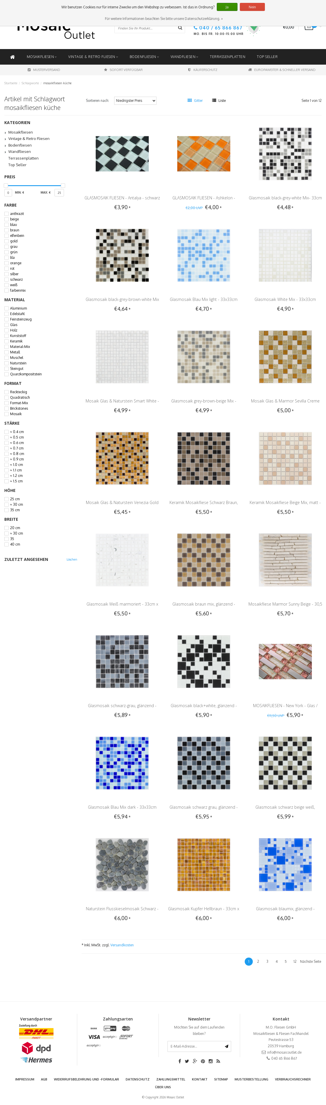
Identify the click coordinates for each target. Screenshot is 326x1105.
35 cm (15, 510)
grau (14, 247)
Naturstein (18, 363)
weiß (13, 285)
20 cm (15, 528)
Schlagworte (30, 83)
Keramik (16, 341)
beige (14, 219)
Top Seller (267, 57)
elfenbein (17, 236)
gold (14, 241)
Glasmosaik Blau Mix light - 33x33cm (204, 299)
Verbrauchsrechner (293, 1079)
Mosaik (16, 414)
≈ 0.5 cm (17, 437)
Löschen (72, 559)
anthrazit (17, 214)
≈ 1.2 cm (16, 476)
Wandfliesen (185, 57)
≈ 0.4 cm (17, 432)
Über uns (163, 1087)
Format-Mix (19, 403)
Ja (227, 7)
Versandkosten (122, 945)
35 (12, 539)
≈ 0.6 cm (17, 443)
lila (12, 258)
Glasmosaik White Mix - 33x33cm (285, 299)
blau (13, 225)
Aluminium (18, 308)
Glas (13, 325)
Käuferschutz (202, 70)
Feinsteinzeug (21, 319)
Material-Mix (20, 347)
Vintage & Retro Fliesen (93, 57)
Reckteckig (18, 392)
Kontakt (200, 1079)
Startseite (10, 83)
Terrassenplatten (227, 57)
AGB (44, 1079)
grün (14, 252)
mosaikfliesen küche (57, 83)
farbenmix (18, 291)
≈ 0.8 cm (17, 454)
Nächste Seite (310, 961)
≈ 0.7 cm (16, 448)
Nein (252, 7)
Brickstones (19, 409)
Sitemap (221, 1079)
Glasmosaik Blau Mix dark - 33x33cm (122, 807)
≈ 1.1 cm (16, 470)
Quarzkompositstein (26, 374)
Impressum (24, 1079)
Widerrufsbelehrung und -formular (86, 1079)
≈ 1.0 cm (16, 465)
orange (15, 263)
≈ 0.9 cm (17, 459)
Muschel (16, 358)
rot (12, 269)
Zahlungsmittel (170, 1079)
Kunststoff (18, 336)
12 (295, 961)
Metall (15, 352)
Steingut (16, 369)
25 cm (15, 499)
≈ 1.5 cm (16, 481)
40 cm (15, 544)
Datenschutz (138, 1079)
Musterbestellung (251, 1079)
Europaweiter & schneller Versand (282, 70)
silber (14, 274)
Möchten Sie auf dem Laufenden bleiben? (199, 1030)
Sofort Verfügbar (123, 70)
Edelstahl (17, 314)
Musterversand (44, 70)
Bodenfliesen (144, 57)
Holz (13, 330)
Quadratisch (20, 398)
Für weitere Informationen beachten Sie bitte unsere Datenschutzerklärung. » (164, 18)
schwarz (16, 280)
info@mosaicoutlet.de (284, 1052)
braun (14, 230)
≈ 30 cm (16, 505)
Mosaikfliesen (42, 57)
